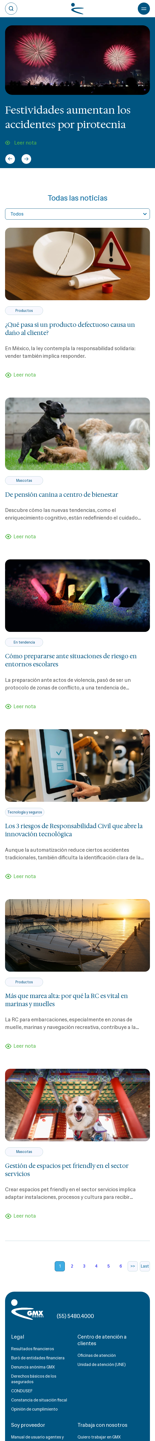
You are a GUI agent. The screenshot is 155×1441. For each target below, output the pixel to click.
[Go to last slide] (10, 159)
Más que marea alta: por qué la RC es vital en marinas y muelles (66, 1000)
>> (132, 1266)
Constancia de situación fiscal (39, 1400)
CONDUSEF (22, 1391)
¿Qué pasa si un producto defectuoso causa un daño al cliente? (70, 329)
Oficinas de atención (97, 1355)
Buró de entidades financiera (38, 1358)
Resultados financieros (32, 1348)
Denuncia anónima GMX (33, 1367)
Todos (17, 214)
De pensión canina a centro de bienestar (61, 495)
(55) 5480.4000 (75, 1316)
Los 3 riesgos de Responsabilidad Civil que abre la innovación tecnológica (74, 830)
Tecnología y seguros (24, 812)
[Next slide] (26, 159)
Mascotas (24, 480)
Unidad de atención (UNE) (102, 1364)
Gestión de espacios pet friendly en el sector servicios (66, 1170)
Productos (24, 310)
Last (145, 1266)
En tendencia (24, 642)
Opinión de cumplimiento (34, 1409)
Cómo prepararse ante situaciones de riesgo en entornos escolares (71, 660)
